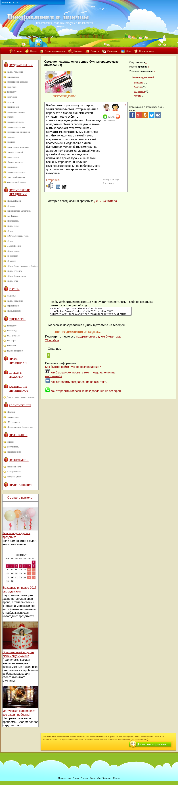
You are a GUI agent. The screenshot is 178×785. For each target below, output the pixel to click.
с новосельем (13, 157)
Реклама (84, 778)
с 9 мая (10, 241)
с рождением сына (15, 122)
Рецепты (95, 51)
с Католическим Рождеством (20, 427)
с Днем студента (14, 271)
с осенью (11, 142)
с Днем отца (12, 281)
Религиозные (20, 405)
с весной (11, 137)
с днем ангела (13, 77)
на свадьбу (11, 92)
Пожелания (19, 460)
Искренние (139, 91)
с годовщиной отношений (18, 132)
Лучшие (18, 51)
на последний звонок (16, 182)
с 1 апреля (11, 261)
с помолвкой (12, 167)
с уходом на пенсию (16, 112)
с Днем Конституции (16, 276)
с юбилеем (11, 87)
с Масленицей (13, 422)
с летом (10, 117)
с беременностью (15, 162)
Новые (33, 51)
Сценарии (17, 319)
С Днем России (14, 246)
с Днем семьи (13, 226)
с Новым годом (14, 311)
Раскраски (112, 51)
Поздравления (21, 65)
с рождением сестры (16, 172)
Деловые (138, 82)
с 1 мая (10, 231)
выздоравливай (14, 471)
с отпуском (12, 97)
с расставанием (14, 452)
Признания (18, 435)
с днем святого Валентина (19, 211)
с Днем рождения (15, 301)
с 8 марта (11, 206)
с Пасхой (11, 412)
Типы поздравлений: (143, 77)
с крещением (13, 417)
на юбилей (11, 345)
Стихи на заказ (146, 51)
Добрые (138, 87)
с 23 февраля (12, 216)
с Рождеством (13, 221)
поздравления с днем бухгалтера (98, 338)
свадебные (11, 296)
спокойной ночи (14, 466)
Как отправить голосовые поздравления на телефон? (86, 392)
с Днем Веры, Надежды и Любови (22, 266)
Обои (128, 51)
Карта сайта (95, 778)
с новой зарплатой (15, 152)
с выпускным (13, 107)
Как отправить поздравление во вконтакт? (79, 383)
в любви (10, 442)
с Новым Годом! (14, 201)
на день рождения (15, 350)
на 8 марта (11, 340)
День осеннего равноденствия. (21, 397)
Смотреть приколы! (20, 497)
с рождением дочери (16, 127)
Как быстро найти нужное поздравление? (73, 368)
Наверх (116, 778)
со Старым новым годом (18, 236)
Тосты (14, 289)
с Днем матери (13, 251)
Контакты (107, 778)
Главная (6, 2)
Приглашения (20, 485)
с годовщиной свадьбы (17, 82)
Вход (15, 2)
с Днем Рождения (15, 72)
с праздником (13, 305)
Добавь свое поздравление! (152, 744)
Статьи (76, 778)
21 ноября (52, 342)
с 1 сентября (12, 256)
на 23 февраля (13, 335)
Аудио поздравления (55, 51)
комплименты (13, 446)
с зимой (10, 102)
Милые (137, 96)
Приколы (77, 51)
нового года (12, 330)
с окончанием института (18, 147)
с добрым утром (14, 476)
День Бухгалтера (105, 201)
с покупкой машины (16, 177)
